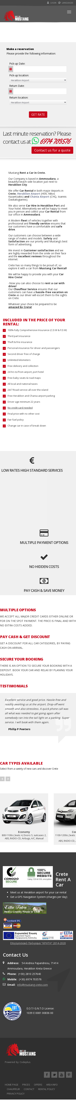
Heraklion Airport (28, 193)
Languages (65, 2)
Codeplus (25, 1062)
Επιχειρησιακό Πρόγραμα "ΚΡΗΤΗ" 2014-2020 (38, 943)
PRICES (26, 1084)
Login (51, 2)
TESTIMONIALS (14, 686)
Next (8, 779)
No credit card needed (20, 407)
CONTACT (29, 1089)
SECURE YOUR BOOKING (21, 659)
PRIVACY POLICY (15, 1093)
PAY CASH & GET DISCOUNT (25, 637)
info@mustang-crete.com (32, 984)
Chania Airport (39, 196)
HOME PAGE (11, 1084)
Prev (2, 779)
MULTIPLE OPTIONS (18, 610)
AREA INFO (52, 1084)
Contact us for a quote (52, 150)
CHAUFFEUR (13, 1089)
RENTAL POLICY (46, 1089)
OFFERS (38, 1084)
